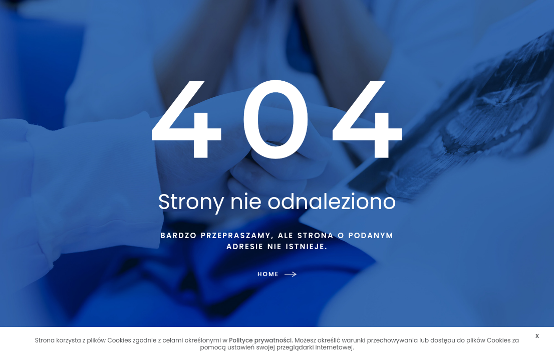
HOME (277, 274)
